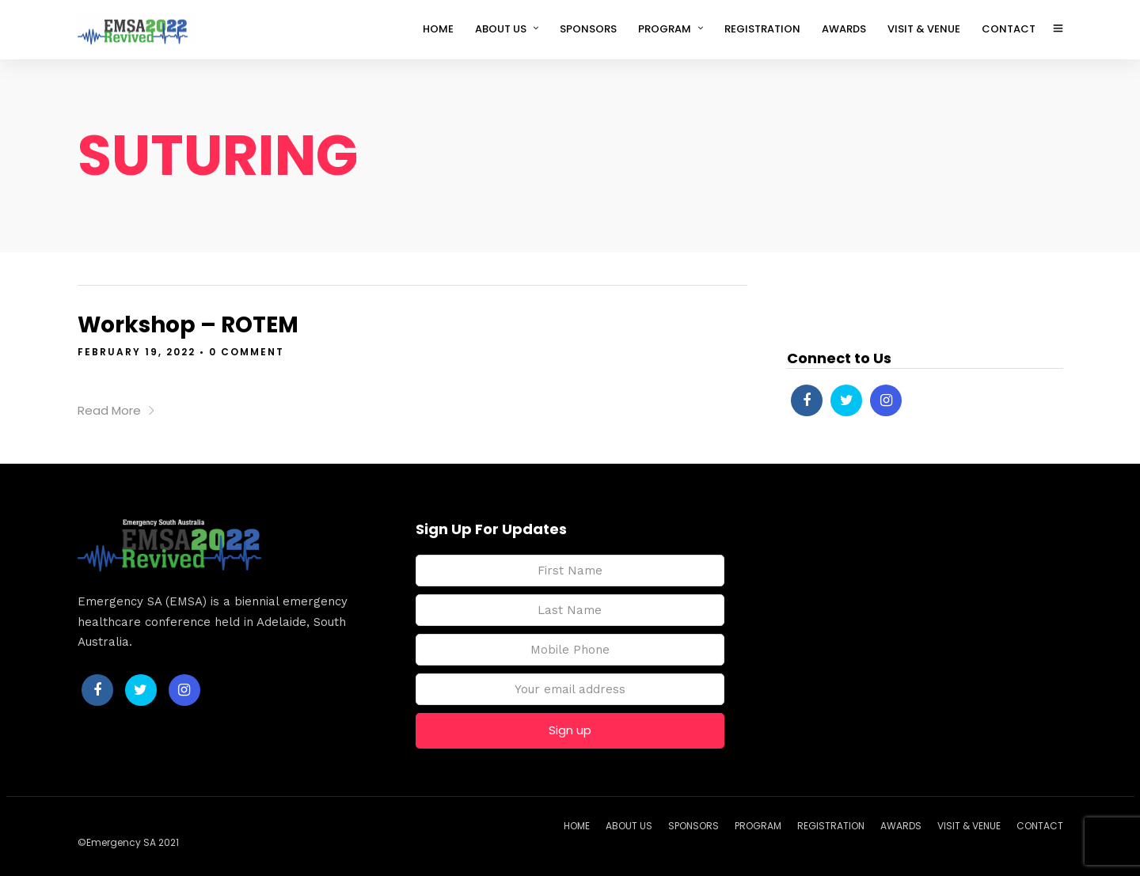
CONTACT (1009, 28)
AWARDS (844, 28)
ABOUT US (500, 28)
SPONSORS (588, 28)
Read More (117, 410)
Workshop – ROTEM (188, 324)
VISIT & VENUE (923, 28)
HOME (438, 28)
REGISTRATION (762, 28)
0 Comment (246, 351)
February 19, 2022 (137, 351)
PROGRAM (664, 28)
